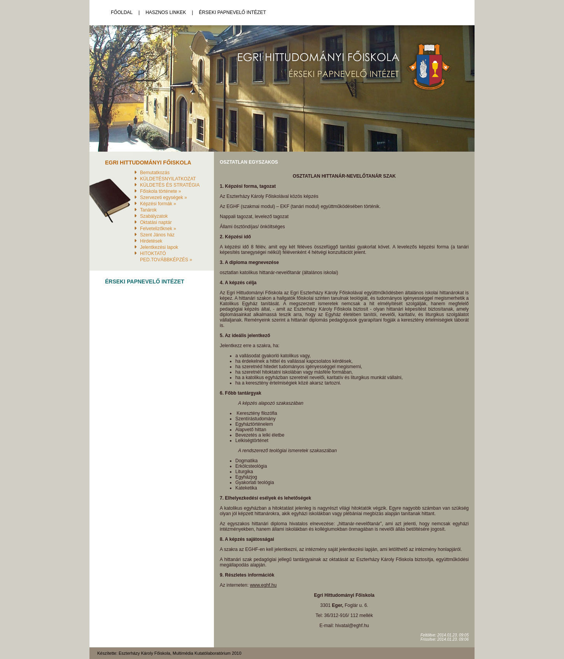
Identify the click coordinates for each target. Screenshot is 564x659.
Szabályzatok (154, 216)
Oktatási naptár (156, 222)
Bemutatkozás (155, 172)
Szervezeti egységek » (163, 197)
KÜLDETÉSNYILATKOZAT (168, 179)
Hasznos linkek (165, 12)
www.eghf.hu (263, 585)
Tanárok (148, 210)
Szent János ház (157, 235)
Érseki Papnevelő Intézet (232, 12)
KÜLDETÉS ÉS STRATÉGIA (170, 185)
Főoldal (122, 12)
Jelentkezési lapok (159, 247)
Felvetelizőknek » (158, 228)
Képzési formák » (158, 203)
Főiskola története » (160, 191)
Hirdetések (151, 241)
